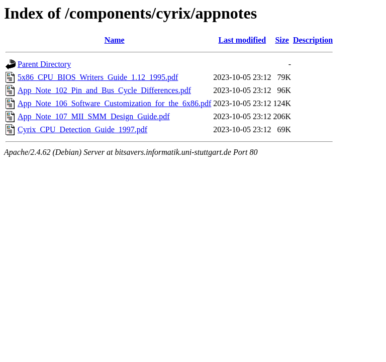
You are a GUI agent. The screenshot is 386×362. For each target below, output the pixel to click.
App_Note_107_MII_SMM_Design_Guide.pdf (94, 116)
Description (313, 40)
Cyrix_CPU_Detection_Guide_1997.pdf (82, 129)
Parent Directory (44, 64)
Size (282, 40)
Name (115, 40)
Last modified (242, 40)
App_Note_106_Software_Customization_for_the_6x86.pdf (114, 103)
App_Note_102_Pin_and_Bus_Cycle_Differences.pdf (104, 90)
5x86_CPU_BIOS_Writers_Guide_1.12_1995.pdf (98, 77)
